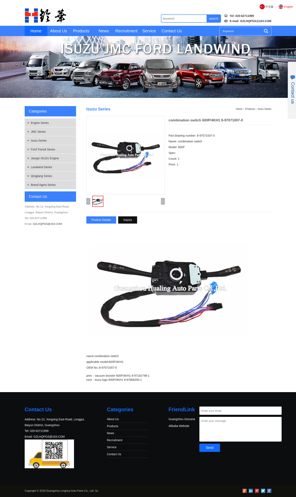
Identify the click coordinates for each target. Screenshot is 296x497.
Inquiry (127, 220)
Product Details (101, 220)
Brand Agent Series (43, 184)
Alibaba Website (179, 426)
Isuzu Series (39, 140)
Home (35, 31)
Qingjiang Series (41, 176)
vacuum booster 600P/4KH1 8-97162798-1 (122, 375)
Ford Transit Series (43, 149)
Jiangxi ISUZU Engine (45, 158)
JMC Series (38, 131)
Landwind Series (41, 167)
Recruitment (126, 31)
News (104, 31)
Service (149, 31)
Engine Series (40, 122)
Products (81, 31)
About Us (58, 31)
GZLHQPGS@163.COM (255, 21)
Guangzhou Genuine (182, 419)
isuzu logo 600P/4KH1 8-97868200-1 (118, 379)
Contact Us (172, 31)
